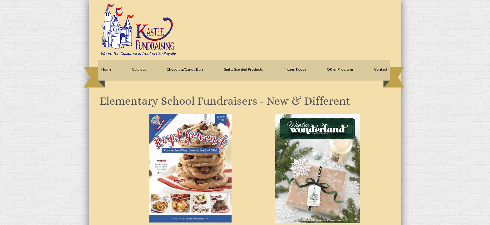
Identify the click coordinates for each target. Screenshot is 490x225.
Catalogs (139, 69)
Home (106, 69)
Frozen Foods (294, 69)
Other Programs (340, 69)
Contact (380, 69)
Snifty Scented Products (243, 69)
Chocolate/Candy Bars (185, 69)
